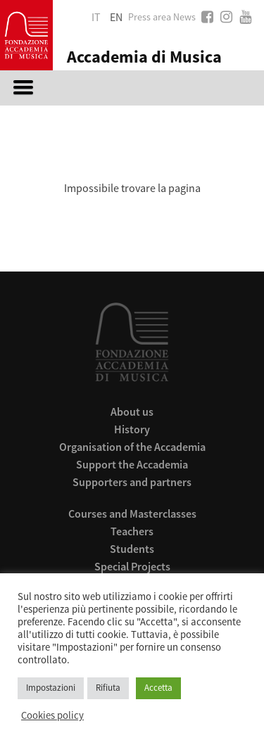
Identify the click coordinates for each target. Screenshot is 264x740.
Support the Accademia (132, 464)
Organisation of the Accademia (132, 447)
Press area (149, 17)
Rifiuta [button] (108, 688)
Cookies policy (52, 716)
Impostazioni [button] (50, 688)
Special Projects (132, 566)
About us (132, 411)
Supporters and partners (132, 482)
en (116, 18)
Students (132, 549)
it (96, 18)
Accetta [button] (158, 688)
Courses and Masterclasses (132, 513)
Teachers (132, 531)
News (184, 17)
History (132, 429)
